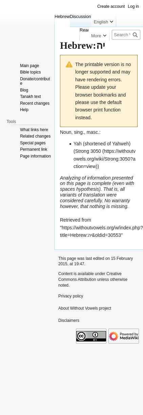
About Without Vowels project (84, 308)
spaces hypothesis (79, 189)
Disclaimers (68, 320)
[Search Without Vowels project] (126, 35)
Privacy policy (70, 296)
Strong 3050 (88, 151)
